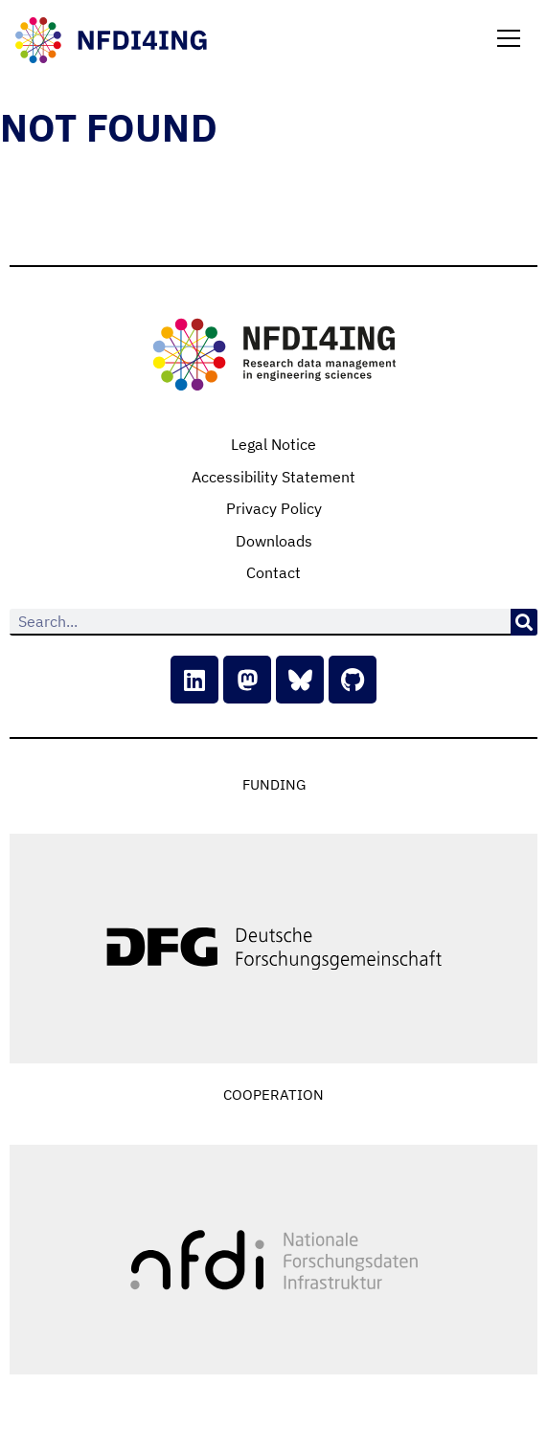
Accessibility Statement (273, 476)
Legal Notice (273, 444)
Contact (273, 572)
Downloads (274, 540)
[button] (509, 40)
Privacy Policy (274, 508)
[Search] (524, 622)
